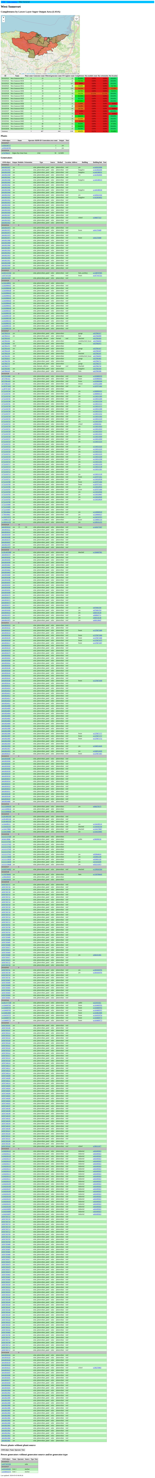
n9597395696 (6, 982)
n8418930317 (6, 643)
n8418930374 (6, 555)
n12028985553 (6, 321)
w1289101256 (6, 522)
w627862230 (6, 353)
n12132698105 (6, 806)
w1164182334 (97, 826)
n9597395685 (6, 942)
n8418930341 (6, 683)
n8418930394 (6, 535)
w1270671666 (97, 635)
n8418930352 (6, 786)
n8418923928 (6, 278)
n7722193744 (6, 391)
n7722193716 (6, 462)
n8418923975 (6, 620)
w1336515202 (97, 416)
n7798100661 (6, 514)
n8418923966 (6, 245)
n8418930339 (6, 638)
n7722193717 (6, 464)
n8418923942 (6, 185)
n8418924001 (6, 726)
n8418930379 (6, 653)
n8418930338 (6, 640)
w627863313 (6, 336)
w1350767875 (6, 517)
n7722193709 (6, 484)
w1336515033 (97, 421)
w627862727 (97, 363)
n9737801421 (6, 379)
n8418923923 (6, 223)
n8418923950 (6, 258)
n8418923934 (6, 195)
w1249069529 (97, 512)
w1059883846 (97, 381)
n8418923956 (6, 746)
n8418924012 (6, 696)
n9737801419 (6, 384)
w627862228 (6, 351)
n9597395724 (6, 917)
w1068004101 (97, 391)
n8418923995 (6, 738)
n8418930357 (6, 779)
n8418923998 (6, 728)
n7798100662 (6, 512)
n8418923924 (6, 217)
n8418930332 (6, 628)
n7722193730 (6, 426)
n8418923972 (6, 230)
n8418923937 (6, 167)
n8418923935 (6, 197)
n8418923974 (6, 228)
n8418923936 (6, 170)
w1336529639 (97, 499)
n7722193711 (6, 479)
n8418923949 (6, 265)
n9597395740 (6, 972)
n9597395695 (6, 993)
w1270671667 (97, 753)
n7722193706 (6, 487)
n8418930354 (6, 781)
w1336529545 (97, 497)
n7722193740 (6, 401)
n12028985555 (6, 326)
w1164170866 (6, 829)
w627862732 (6, 363)
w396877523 (97, 217)
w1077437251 (97, 275)
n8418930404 (6, 567)
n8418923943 (6, 182)
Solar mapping (12, 2)
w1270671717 (97, 733)
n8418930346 (6, 668)
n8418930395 (6, 560)
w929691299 (97, 857)
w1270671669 (97, 630)
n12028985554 (6, 328)
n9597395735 (6, 899)
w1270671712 (97, 738)
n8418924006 (6, 801)
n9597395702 (6, 932)
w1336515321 (97, 452)
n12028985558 (6, 318)
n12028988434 (6, 301)
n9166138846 (6, 839)
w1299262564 (97, 869)
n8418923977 (6, 618)
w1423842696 (97, 170)
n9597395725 (6, 915)
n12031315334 (6, 273)
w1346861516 (97, 519)
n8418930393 (6, 585)
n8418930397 (6, 582)
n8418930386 (6, 759)
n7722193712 (6, 472)
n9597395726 (6, 965)
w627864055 (97, 356)
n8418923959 (6, 743)
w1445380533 (97, 180)
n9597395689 (6, 937)
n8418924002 (6, 718)
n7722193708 (6, 482)
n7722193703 (6, 499)
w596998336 (97, 839)
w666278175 (97, 806)
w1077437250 (6, 275)
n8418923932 (6, 200)
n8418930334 (6, 633)
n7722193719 (6, 459)
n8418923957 (6, 748)
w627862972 (97, 343)
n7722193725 (6, 444)
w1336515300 (97, 409)
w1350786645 (97, 874)
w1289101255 (97, 522)
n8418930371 (6, 605)
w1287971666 (97, 482)
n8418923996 (6, 733)
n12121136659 (6, 859)
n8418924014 (6, 691)
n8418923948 (6, 263)
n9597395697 (6, 980)
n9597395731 (6, 909)
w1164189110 (97, 824)
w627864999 (97, 336)
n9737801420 (6, 381)
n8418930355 (6, 784)
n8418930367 (6, 542)
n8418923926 (6, 212)
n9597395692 (6, 990)
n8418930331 (6, 686)
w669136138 (97, 613)
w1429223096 (97, 167)
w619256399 (97, 862)
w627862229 (6, 371)
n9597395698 (6, 935)
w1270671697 (97, 643)
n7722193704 (6, 492)
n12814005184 (6, 819)
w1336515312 (97, 411)
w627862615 (6, 358)
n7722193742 (6, 396)
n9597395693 (6, 988)
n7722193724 (6, 441)
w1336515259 (97, 457)
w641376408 (97, 230)
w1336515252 (97, 414)
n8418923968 (6, 240)
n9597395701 (6, 925)
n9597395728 (6, 907)
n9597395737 (6, 884)
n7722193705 (6, 494)
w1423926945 (97, 175)
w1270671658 (97, 680)
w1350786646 (6, 874)
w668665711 (97, 615)
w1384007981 (97, 552)
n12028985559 (6, 316)
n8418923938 (6, 175)
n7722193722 (6, 446)
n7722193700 (6, 502)
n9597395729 (6, 905)
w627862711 (97, 361)
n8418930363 (6, 658)
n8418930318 (6, 648)
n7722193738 (6, 406)
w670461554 (97, 610)
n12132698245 (6, 811)
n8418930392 (6, 557)
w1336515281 (97, 462)
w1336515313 (97, 404)
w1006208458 (6, 879)
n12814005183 (6, 821)
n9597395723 (6, 922)
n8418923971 (6, 238)
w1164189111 (6, 824)
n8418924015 (6, 693)
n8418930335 (6, 630)
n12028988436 (6, 288)
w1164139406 (6, 832)
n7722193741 (6, 404)
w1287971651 (97, 477)
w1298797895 (97, 273)
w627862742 (97, 366)
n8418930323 (6, 613)
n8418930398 (6, 577)
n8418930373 (6, 603)
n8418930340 (6, 680)
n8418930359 (6, 774)
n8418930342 (6, 675)
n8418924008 (6, 706)
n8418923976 (6, 615)
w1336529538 (97, 479)
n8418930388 (6, 537)
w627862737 (6, 366)
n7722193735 (6, 419)
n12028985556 (6, 313)
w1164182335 (6, 826)
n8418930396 (6, 580)
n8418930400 (6, 575)
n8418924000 (6, 723)
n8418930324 (6, 527)
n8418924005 (6, 716)
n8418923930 (6, 205)
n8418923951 (6, 260)
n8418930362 (6, 655)
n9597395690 (6, 940)
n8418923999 (6, 731)
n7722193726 (6, 436)
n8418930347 (6, 799)
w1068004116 (97, 394)
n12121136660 (6, 857)
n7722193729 (6, 434)
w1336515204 (97, 399)
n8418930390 (6, 587)
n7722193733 (6, 424)
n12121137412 (6, 854)
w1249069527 (97, 514)
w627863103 (6, 338)
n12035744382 (6, 869)
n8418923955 (6, 751)
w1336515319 (97, 419)
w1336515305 (97, 396)
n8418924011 (6, 703)
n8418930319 (6, 645)
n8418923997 (6, 736)
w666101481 (97, 955)
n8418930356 (6, 776)
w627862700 (6, 361)
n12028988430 (6, 308)
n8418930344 (6, 670)
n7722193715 (6, 469)
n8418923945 (6, 187)
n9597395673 (6, 947)
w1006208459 (6, 877)
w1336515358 (97, 459)
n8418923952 (6, 253)
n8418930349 (6, 796)
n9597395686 (6, 945)
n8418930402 (6, 570)
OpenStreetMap (31, 73)
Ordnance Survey (51, 73)
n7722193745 (6, 394)
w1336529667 (97, 494)
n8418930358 (6, 771)
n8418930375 (6, 597)
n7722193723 (6, 449)
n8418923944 (6, 192)
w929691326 (97, 859)
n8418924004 (6, 713)
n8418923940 (6, 180)
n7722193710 (6, 477)
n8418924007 (6, 711)
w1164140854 (6, 283)
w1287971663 (6, 386)
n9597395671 (6, 957)
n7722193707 (6, 489)
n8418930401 (6, 565)
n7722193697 (6, 509)
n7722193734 (6, 416)
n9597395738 (6, 892)
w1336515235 (97, 441)
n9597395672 (6, 950)
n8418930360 (6, 660)
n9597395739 (6, 889)
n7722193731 (6, 429)
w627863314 (6, 333)
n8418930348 (6, 794)
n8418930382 (6, 766)
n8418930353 (6, 789)
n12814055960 (6, 552)
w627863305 (6, 369)
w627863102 (6, 341)
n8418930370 (6, 540)
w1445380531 (97, 172)
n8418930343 (6, 678)
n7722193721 (6, 454)
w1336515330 (97, 401)
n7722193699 (6, 507)
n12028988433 (6, 293)
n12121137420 (6, 836)
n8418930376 (6, 595)
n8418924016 (6, 688)
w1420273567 (97, 527)
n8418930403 (6, 572)
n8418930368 (6, 607)
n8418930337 (6, 753)
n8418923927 (6, 215)
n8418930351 (6, 791)
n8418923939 (6, 172)
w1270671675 (97, 640)
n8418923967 (6, 248)
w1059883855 (97, 379)
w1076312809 (97, 384)
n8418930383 (6, 769)
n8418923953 (6, 255)
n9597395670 (6, 960)
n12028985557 (6, 311)
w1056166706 (6, 148)
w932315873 (97, 864)
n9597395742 (6, 977)
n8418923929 (6, 210)
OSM (3, 2)
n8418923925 (6, 220)
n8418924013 (6, 698)
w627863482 (97, 358)
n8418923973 (6, 233)
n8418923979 (6, 547)
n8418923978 (6, 545)
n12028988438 (6, 290)
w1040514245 (97, 746)
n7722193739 (6, 409)
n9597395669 (6, 952)
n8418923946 (6, 190)
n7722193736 (6, 411)
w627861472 (6, 346)
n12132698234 (6, 809)
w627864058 (97, 341)
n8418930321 (6, 530)
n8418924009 (6, 708)
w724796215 (6, 153)
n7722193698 (6, 504)
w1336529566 (97, 492)
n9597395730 (6, 912)
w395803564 (97, 424)
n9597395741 (6, 970)
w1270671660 (97, 638)
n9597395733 (6, 894)
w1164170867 (97, 829)
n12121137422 (6, 847)
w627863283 (97, 338)
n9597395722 (6, 962)
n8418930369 (6, 610)
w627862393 (6, 356)
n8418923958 (6, 741)
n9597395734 (6, 902)
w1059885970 (97, 376)
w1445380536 (97, 190)
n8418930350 (6, 665)
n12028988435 (6, 298)
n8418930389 (6, 592)
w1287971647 (6, 389)
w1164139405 (97, 832)
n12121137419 (6, 849)
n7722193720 (6, 452)
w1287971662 (97, 386)
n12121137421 (6, 842)
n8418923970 (6, 235)
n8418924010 (6, 701)
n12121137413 (6, 852)
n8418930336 (6, 635)
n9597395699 (6, 985)
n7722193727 (6, 439)
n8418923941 (6, 177)
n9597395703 (6, 930)
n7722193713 (6, 474)
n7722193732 (6, 421)
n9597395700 (6, 927)
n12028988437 (6, 285)
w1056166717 (6, 145)
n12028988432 (6, 296)
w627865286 (97, 371)
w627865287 (97, 351)
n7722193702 (6, 497)
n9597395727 (6, 920)
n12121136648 (6, 864)
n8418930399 (6, 562)
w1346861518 (6, 519)
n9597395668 (6, 955)
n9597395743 (6, 975)
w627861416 (6, 348)
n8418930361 (6, 663)
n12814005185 (6, 816)
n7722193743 (6, 399)
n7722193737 (6, 414)
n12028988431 (6, 306)
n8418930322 (6, 532)
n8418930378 (6, 650)
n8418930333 (6, 625)
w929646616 (97, 854)
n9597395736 (6, 887)
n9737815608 (6, 376)
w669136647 (97, 620)
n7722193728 (6, 431)
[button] (3, 17)
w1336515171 (97, 406)
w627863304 (97, 369)
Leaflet (21, 73)
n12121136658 (6, 862)
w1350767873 (97, 517)
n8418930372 (6, 600)
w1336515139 (97, 467)
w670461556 (97, 607)
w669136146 (97, 618)
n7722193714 (6, 467)
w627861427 (97, 348)
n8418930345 (6, 673)
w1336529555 (97, 487)
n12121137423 (6, 844)
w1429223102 (97, 195)
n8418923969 (6, 243)
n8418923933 (6, 202)
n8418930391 (6, 590)
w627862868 (6, 343)
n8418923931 (6, 207)
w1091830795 (97, 970)
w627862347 (97, 353)
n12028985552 (6, 323)
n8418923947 (6, 268)
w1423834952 (97, 197)
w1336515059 (97, 436)
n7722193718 (6, 457)
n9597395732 (6, 897)
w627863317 (97, 333)
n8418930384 (6, 761)
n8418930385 (6, 764)
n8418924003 (6, 721)
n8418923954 (6, 250)
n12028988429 (6, 303)
